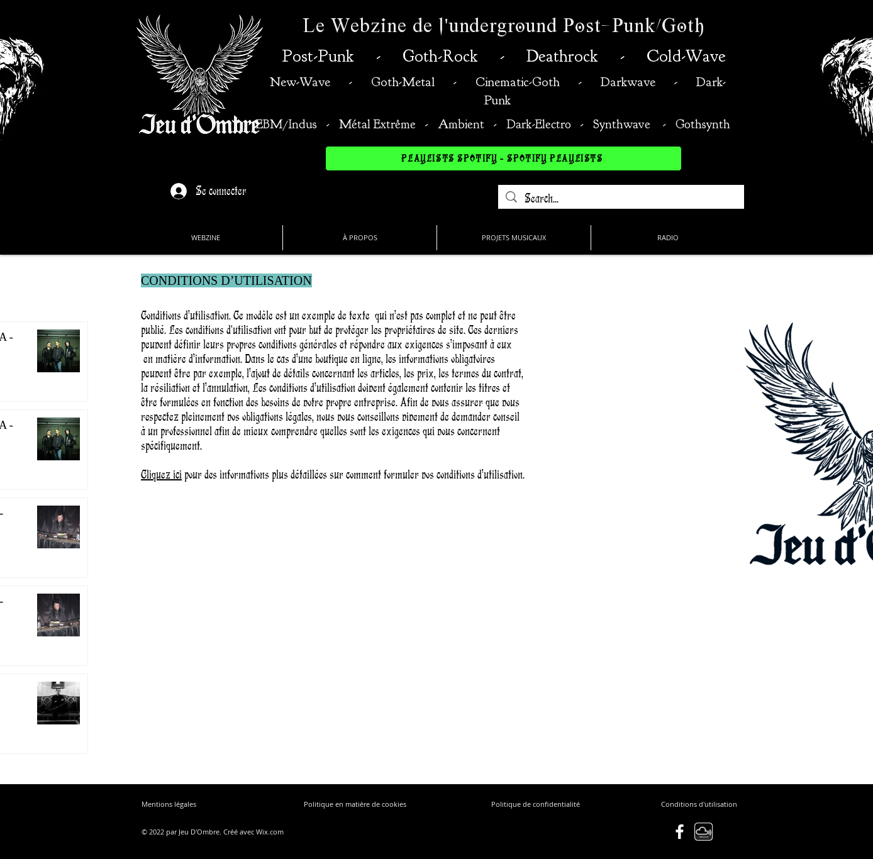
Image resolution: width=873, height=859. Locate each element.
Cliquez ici (161, 474)
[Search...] (621, 199)
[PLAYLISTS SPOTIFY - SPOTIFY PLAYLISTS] (503, 158)
